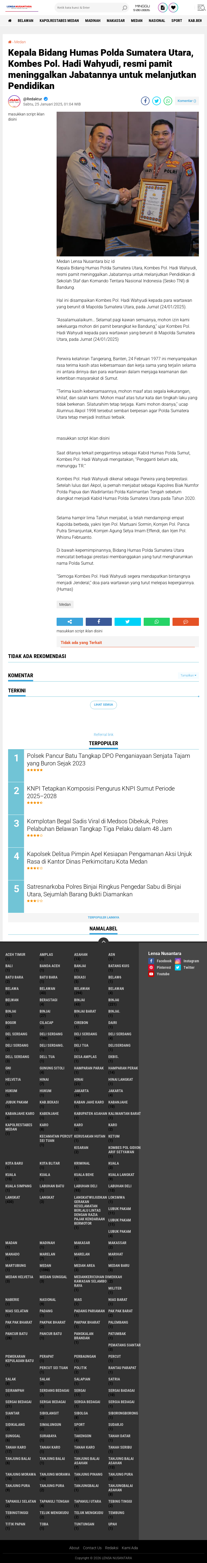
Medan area (84, 1265)
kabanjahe (118, 1102)
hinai (44, 1079)
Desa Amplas (85, 1057)
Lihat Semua (103, 704)
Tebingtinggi (16, 1513)
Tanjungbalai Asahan (120, 1487)
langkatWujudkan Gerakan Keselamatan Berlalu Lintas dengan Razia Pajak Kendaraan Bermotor (90, 1210)
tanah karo (15, 1447)
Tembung (116, 1513)
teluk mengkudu (54, 1513)
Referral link (103, 734)
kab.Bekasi (49, 1102)
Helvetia (13, 1079)
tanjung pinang (88, 1474)
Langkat (47, 1197)
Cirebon (81, 1022)
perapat (47, 1356)
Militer (115, 1288)
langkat (12, 1197)
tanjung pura (120, 1474)
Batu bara (14, 977)
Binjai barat (85, 1011)
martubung (15, 1265)
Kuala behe (84, 1174)
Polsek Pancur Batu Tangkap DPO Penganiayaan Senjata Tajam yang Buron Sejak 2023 (108, 759)
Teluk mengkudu (88, 1513)
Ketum (114, 1136)
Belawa (12, 988)
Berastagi (48, 1000)
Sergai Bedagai (53, 1402)
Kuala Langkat (121, 1174)
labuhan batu (52, 1186)
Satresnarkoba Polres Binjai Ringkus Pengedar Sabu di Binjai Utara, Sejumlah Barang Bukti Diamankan (104, 890)
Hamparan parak (89, 1068)
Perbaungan (85, 1356)
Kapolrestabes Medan (59, 20)
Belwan (12, 1000)
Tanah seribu (120, 1447)
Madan (11, 1243)
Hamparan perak (123, 1068)
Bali (9, 966)
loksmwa (116, 1197)
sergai (80, 1390)
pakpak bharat (53, 1322)
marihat (115, 1254)
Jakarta (115, 1091)
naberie (12, 1299)
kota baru (14, 1163)
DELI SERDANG (16, 1045)
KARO (112, 1125)
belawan (47, 988)
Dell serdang (17, 1057)
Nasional (157, 20)
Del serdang (16, 1034)
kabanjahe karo (19, 1113)
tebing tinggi (120, 1501)
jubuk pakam (16, 1102)
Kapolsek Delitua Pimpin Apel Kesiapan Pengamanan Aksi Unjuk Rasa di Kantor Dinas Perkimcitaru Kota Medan (109, 858)
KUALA (45, 1174)
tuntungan (84, 1524)
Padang (46, 1311)
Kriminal (82, 1163)
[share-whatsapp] (168, 101)
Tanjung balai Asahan (121, 1460)
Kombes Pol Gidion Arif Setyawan (124, 1149)
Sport (176, 20)
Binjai (113, 1000)
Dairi (112, 1022)
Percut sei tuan (54, 1368)
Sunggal (12, 1436)
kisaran (81, 1147)
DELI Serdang (119, 1034)
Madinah (93, 20)
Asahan (81, 954)
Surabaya (48, 1436)
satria (114, 1379)
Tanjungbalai (86, 1485)
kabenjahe (49, 1113)
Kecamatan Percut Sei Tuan (56, 1138)
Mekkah (115, 1277)
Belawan (82, 988)
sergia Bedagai (87, 1402)
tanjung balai (18, 1458)
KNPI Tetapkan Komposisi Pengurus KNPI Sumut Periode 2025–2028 (101, 792)
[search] (91, 7)
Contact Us (92, 1548)
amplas (46, 954)
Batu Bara (48, 977)
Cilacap (46, 1022)
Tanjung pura (17, 1485)
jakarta (81, 1091)
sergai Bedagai (18, 1402)
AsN (111, 954)
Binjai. (114, 1011)
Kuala (10, 1174)
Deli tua (81, 1045)
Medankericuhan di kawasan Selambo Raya (91, 1281)
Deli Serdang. (52, 1045)
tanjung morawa (20, 1474)
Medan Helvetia (19, 1277)
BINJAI (45, 1011)
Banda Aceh (50, 966)
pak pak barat (120, 1311)
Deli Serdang (85, 1034)
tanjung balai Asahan (86, 1460)
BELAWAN (25, 20)
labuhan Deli (85, 1186)
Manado (12, 1254)
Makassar (116, 20)
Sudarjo (115, 1424)
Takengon (82, 1436)
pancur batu (16, 1333)
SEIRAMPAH (14, 1390)
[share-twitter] (156, 101)
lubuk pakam (119, 1209)
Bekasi (80, 977)
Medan (137, 20)
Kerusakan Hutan (89, 1136)
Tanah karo (50, 1447)
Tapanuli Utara (87, 1501)
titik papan (15, 1524)
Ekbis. (113, 1057)
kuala (113, 1163)
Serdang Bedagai (54, 1390)
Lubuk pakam (119, 1231)
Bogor (10, 1022)
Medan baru (118, 1265)
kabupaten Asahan (90, 1113)
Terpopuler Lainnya (103, 917)
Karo (78, 1125)
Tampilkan (188, 675)
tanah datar (119, 1436)
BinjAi (10, 1011)
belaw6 (114, 977)
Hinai (78, 1079)
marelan (47, 1254)
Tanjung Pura (52, 1485)
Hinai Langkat (120, 1079)
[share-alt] (70, 622)
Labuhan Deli (120, 1186)
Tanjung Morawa (55, 1474)
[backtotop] (103, 942)
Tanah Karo (84, 1447)
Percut (114, 1356)
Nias (78, 1299)
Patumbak (117, 1333)
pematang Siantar (124, 1345)
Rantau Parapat (122, 1368)
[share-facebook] (145, 101)
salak (10, 1379)
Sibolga (81, 1413)
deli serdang (51, 1034)
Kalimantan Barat (124, 1113)
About (74, 1548)
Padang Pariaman (89, 1311)
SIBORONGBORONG (123, 1413)
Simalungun (50, 1424)
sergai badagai (121, 1390)
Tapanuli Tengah (54, 1501)
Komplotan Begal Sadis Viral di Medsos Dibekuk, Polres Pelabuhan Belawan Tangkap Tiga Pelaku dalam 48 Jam (99, 825)
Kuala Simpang (18, 1186)
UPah (112, 1524)
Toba (44, 1524)
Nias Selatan (16, 1311)
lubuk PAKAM (119, 1220)
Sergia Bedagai (121, 1402)
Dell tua (47, 1057)
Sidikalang (15, 1424)
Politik (80, 1368)
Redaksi (111, 1548)
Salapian (82, 1379)
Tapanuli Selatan (20, 1501)
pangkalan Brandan (84, 1335)
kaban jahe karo (89, 1102)
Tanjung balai (52, 1458)
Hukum (45, 1091)
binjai (79, 1000)
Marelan (82, 1254)
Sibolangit (49, 1413)
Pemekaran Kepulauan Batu (19, 1358)
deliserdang (119, 1045)
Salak (45, 1379)
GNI (8, 1068)
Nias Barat (117, 1299)
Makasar (82, 1243)
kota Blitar (50, 1163)
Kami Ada (130, 1548)
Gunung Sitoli (52, 1068)
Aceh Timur (15, 954)
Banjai (80, 966)
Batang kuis (118, 966)
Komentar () (187, 101)
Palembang (118, 1322)
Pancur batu (51, 1333)
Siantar (12, 1413)
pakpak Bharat (87, 1322)
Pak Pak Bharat (18, 1322)
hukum (11, 1091)
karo (44, 1125)
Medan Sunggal (53, 1277)
